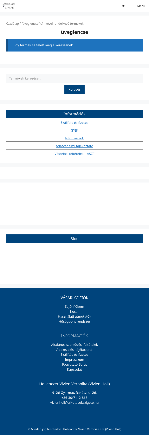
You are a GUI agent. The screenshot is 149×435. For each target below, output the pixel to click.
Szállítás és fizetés (74, 122)
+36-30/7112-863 (74, 397)
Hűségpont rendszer (74, 321)
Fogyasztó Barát (74, 364)
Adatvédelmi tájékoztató (74, 146)
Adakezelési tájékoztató (74, 349)
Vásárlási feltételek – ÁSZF (74, 153)
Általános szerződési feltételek (74, 344)
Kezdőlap (12, 23)
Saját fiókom (74, 306)
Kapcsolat (74, 369)
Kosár (74, 311)
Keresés (74, 89)
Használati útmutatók (74, 316)
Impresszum (74, 359)
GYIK (74, 130)
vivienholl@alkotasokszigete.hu (74, 402)
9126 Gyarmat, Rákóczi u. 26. (74, 392)
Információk (74, 138)
